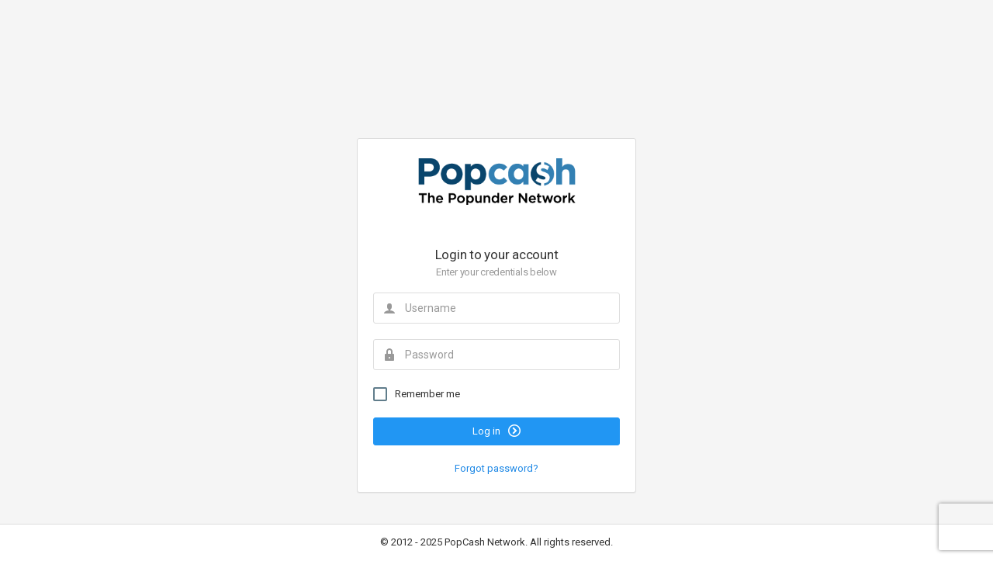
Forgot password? (496, 468)
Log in (496, 430)
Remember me (416, 394)
